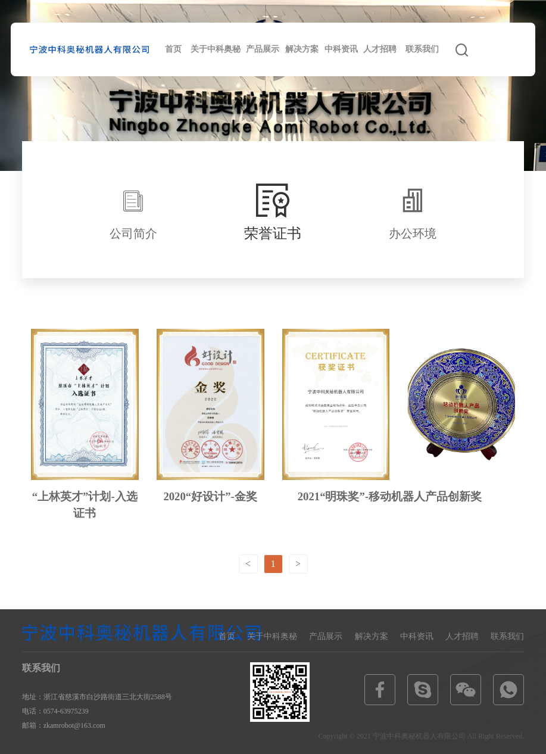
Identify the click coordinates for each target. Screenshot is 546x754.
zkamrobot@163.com (74, 725)
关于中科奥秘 (216, 49)
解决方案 (302, 49)
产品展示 (262, 49)
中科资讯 (341, 49)
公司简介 (133, 233)
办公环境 (412, 233)
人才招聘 (380, 49)
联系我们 (422, 49)
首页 (173, 49)
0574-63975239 (66, 711)
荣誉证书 (273, 233)
